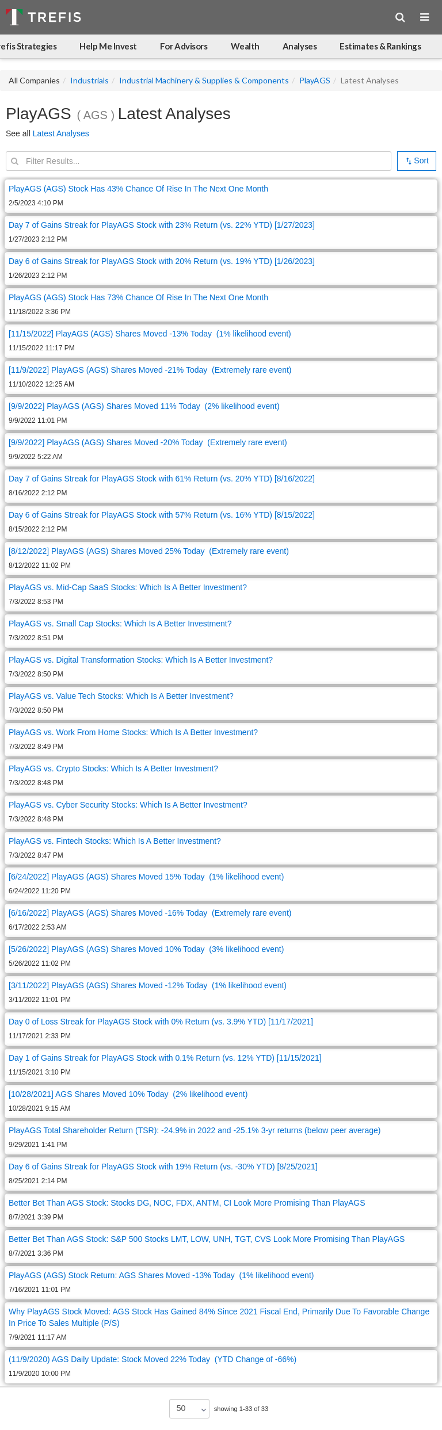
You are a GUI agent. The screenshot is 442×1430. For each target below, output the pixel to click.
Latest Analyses (61, 133)
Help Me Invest (108, 46)
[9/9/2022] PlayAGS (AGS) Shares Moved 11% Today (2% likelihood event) (144, 406)
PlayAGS (314, 80)
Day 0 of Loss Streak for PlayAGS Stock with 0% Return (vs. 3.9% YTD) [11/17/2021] (161, 1021)
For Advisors (184, 46)
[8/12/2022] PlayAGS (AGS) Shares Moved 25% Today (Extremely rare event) (149, 551)
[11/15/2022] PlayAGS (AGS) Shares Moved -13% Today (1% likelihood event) (150, 333)
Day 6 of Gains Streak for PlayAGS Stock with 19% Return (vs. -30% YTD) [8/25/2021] (163, 1166)
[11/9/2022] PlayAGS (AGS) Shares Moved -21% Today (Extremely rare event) (150, 369)
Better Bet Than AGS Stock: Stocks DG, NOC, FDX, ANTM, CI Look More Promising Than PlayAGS (187, 1202)
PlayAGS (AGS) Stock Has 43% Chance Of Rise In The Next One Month (138, 188)
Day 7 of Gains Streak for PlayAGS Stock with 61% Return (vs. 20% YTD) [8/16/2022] (162, 478)
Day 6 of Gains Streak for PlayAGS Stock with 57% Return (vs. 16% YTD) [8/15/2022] (162, 514)
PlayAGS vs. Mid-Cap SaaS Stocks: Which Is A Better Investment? (128, 587)
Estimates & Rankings (380, 46)
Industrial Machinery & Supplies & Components (204, 80)
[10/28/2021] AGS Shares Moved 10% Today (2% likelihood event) (128, 1094)
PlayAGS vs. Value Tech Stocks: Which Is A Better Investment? (121, 696)
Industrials (89, 80)
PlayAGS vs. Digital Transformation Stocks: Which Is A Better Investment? (141, 659)
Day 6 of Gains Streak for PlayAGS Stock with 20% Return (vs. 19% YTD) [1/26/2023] (162, 261)
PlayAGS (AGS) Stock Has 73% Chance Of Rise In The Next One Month (138, 297)
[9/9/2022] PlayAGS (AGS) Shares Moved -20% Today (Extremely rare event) (148, 442)
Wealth (245, 46)
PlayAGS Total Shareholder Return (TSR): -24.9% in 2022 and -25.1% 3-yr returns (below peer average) (194, 1130)
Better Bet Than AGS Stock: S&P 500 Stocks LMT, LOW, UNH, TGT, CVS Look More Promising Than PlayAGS (207, 1239)
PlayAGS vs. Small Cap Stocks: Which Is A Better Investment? (120, 623)
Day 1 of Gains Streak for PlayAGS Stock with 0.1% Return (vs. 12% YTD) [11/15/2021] (165, 1057)
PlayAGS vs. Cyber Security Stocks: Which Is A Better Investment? (128, 804)
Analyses (300, 46)
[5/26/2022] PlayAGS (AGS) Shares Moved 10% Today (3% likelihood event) (146, 949)
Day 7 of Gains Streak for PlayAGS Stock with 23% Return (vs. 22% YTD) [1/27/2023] (162, 225)
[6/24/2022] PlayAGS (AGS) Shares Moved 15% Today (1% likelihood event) (146, 876)
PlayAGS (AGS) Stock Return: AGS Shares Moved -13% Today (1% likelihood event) (161, 1275)
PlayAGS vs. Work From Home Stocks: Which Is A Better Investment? (133, 732)
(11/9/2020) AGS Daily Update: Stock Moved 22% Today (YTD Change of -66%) (152, 1359)
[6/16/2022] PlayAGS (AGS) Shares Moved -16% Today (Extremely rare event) (150, 912)
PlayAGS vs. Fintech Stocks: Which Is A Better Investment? (115, 841)
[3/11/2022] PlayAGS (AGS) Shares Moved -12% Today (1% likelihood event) (148, 985)
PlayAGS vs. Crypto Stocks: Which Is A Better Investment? (113, 768)
